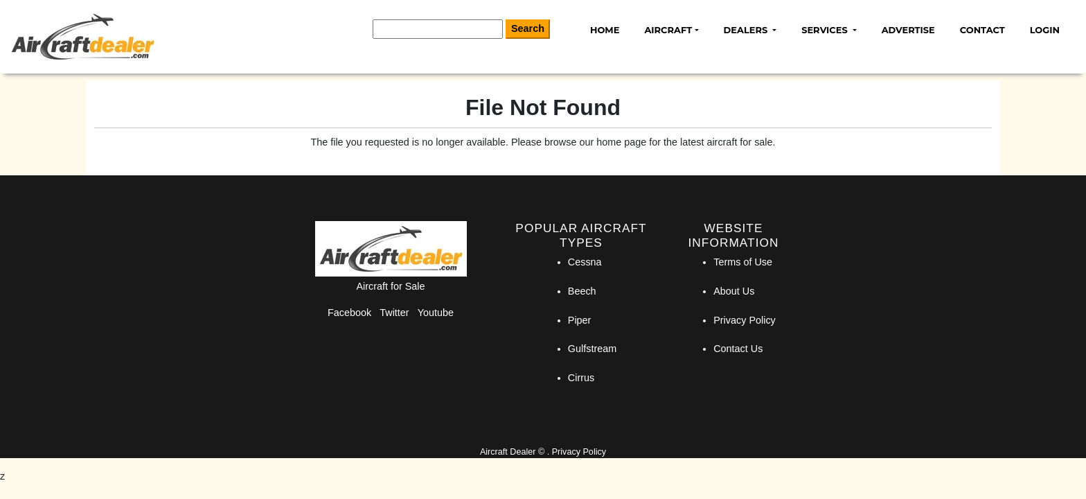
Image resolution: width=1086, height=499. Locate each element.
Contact (982, 29)
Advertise (908, 29)
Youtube (436, 312)
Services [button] (825, 29)
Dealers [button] (747, 29)
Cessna (585, 262)
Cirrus (581, 377)
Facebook (349, 312)
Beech (582, 291)
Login (1045, 29)
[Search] (438, 29)
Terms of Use (742, 262)
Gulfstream (592, 348)
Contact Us (738, 348)
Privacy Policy (744, 320)
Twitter (394, 312)
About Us (733, 291)
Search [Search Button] (527, 28)
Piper (579, 320)
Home (604, 29)
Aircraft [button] (668, 29)
